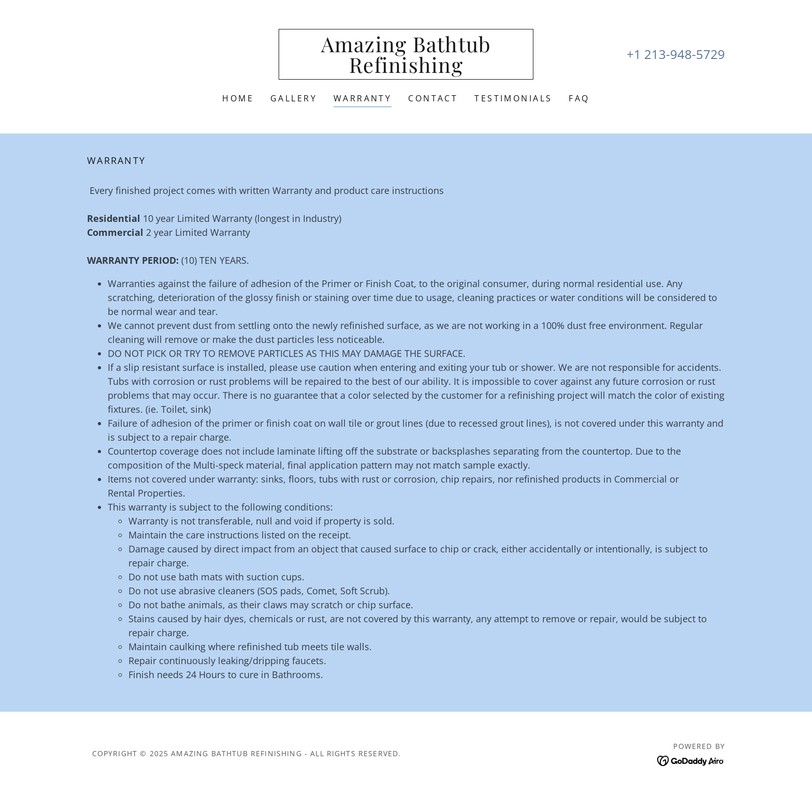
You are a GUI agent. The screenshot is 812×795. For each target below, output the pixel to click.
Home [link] (238, 98)
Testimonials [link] (513, 98)
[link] (406, 69)
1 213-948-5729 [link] (679, 54)
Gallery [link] (293, 98)
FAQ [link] (579, 98)
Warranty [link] (363, 98)
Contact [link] (433, 98)
